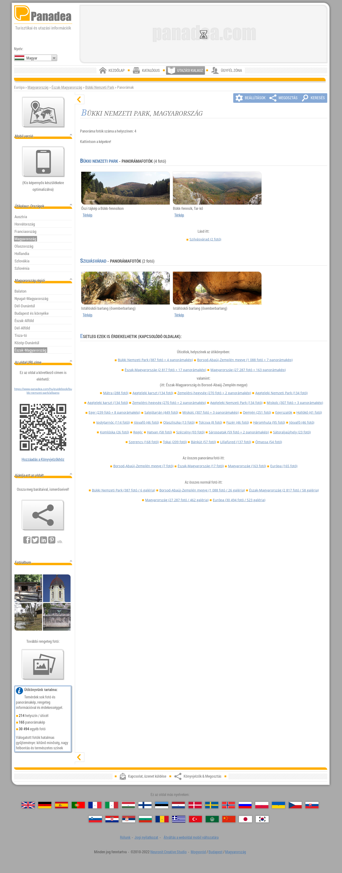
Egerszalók (283, 412)
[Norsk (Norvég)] (228, 805)
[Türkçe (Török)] (195, 819)
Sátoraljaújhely (292, 432)
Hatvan (159, 432)
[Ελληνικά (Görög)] (178, 819)
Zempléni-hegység (214, 393)
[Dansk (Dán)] (195, 805)
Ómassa (268, 442)
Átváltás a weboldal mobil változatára (191, 837)
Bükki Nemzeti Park (99, 87)
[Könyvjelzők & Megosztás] (43, 515)
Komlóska (114, 432)
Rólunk (125, 837)
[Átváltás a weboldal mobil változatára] (43, 162)
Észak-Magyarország (67, 87)
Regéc (138, 432)
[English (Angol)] (28, 805)
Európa (283, 466)
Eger (114, 412)
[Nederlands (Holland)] (178, 805)
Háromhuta (269, 422)
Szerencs (144, 442)
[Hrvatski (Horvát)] (112, 819)
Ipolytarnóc (113, 422)
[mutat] (79, 757)
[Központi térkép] (43, 112)
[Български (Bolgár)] (145, 819)
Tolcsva (210, 422)
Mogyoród (198, 851)
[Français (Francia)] (95, 805)
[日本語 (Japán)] (245, 819)
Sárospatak (239, 432)
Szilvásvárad (205, 239)
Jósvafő (146, 422)
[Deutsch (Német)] (45, 805)
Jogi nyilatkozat (146, 837)
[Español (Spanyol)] (61, 805)
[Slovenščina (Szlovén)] (95, 819)
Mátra (115, 393)
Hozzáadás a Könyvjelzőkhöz (43, 459)
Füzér (237, 422)
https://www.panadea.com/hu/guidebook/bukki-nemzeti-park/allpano (43, 390)
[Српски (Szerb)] (129, 819)
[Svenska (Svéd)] (211, 805)
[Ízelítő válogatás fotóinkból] (43, 664)
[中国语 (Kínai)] (229, 819)
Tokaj (175, 442)
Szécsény (190, 432)
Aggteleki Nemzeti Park (281, 393)
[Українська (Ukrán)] (278, 805)
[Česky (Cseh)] (295, 805)
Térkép (87, 215)
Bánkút (203, 442)
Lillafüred (235, 442)
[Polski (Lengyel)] (262, 805)
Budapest (216, 851)
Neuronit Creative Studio (168, 851)
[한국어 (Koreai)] (262, 819)
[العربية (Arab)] (212, 819)
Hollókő (309, 412)
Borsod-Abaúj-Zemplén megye (245, 360)
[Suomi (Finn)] (145, 805)
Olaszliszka (179, 422)
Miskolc (295, 402)
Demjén (257, 412)
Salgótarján (161, 412)
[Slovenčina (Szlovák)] (312, 805)
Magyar (31, 58)
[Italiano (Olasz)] (112, 805)
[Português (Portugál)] (78, 805)
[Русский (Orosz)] (245, 805)
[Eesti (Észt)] (161, 805)
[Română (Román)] (162, 819)
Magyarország (38, 87)
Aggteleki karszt (153, 393)
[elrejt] (79, 99)
